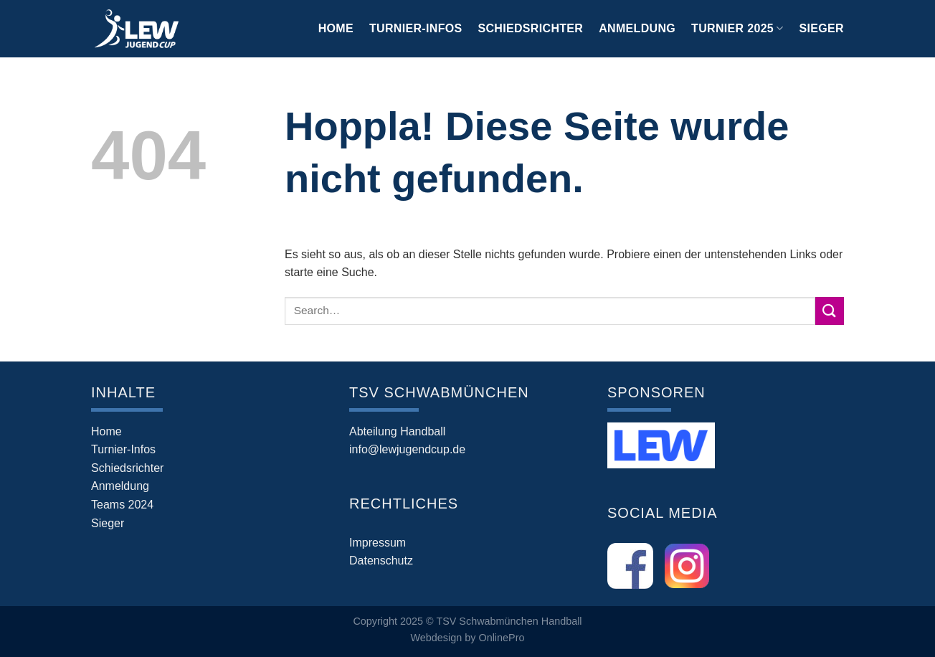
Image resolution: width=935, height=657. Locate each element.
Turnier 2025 (737, 28)
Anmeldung (637, 28)
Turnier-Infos (415, 28)
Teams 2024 (122, 504)
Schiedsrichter (531, 28)
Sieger (821, 28)
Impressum (377, 543)
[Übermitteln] (829, 311)
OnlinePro (501, 637)
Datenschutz (381, 560)
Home (335, 28)
